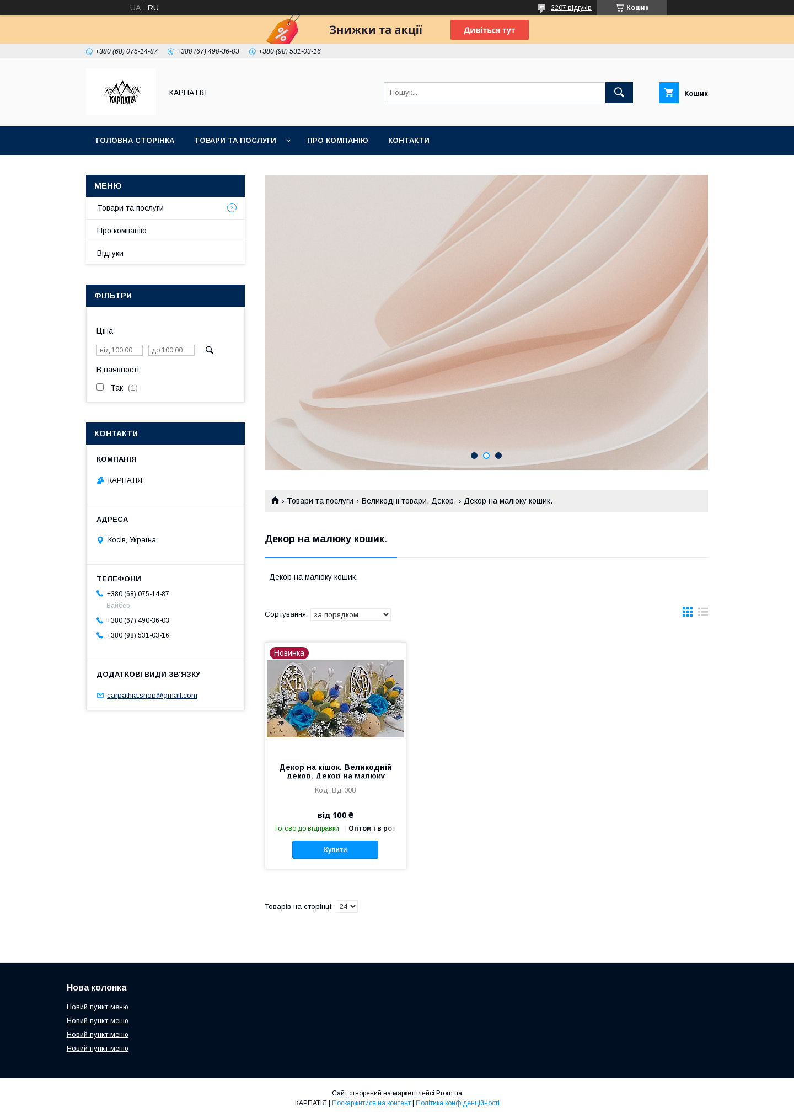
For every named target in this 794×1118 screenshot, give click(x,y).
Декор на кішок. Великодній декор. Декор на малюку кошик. (335, 776)
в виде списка (703, 614)
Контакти (409, 140)
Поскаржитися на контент (371, 1103)
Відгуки (110, 253)
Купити (335, 850)
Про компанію (337, 140)
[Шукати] (619, 92)
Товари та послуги (235, 140)
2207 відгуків (571, 8)
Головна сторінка (135, 140)
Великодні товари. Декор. (409, 500)
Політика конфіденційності (458, 1103)
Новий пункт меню (97, 1007)
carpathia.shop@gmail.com (152, 695)
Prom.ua (449, 1093)
